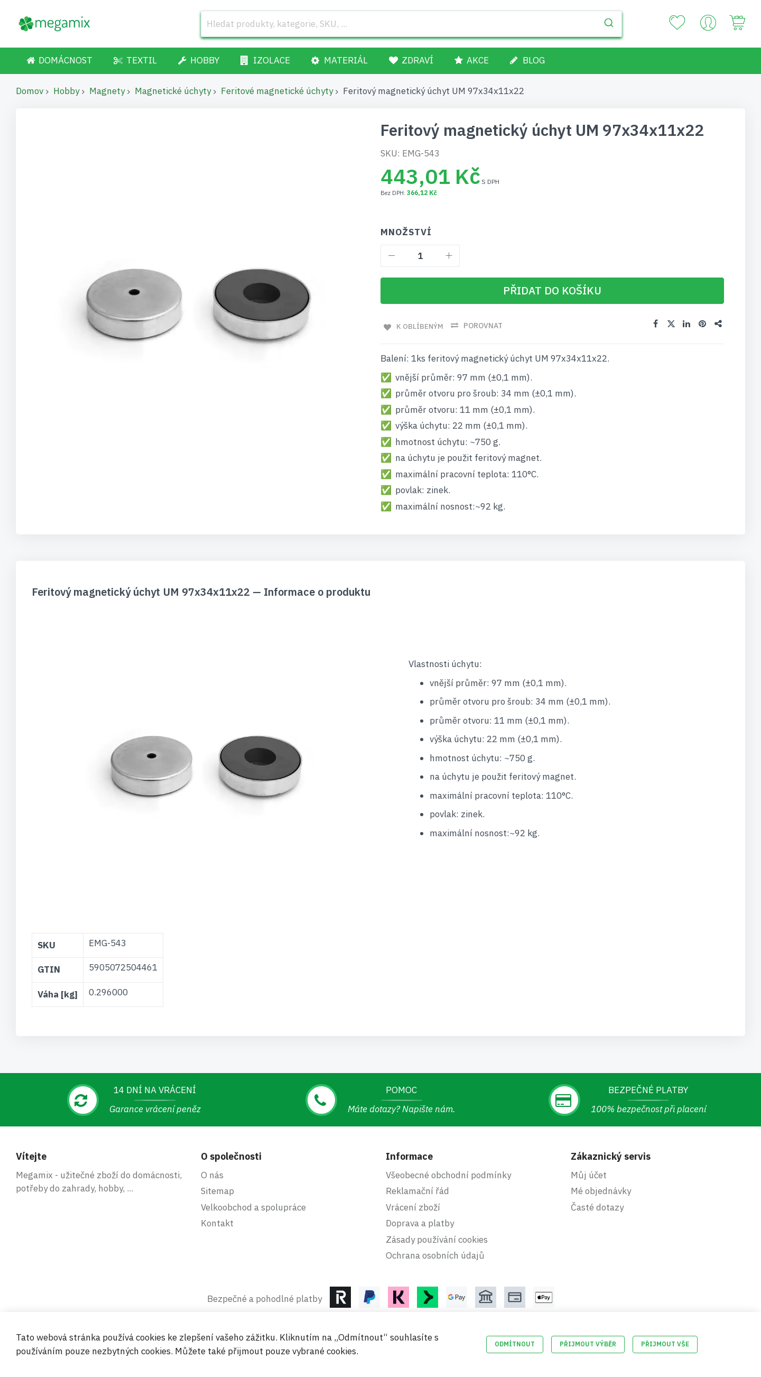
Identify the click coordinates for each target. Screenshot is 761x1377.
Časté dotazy (597, 1206)
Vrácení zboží (413, 1206)
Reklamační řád (417, 1190)
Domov (29, 91)
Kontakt (217, 1222)
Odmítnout (515, 1344)
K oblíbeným (417, 325)
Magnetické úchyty (173, 91)
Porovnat (481, 325)
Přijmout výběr (588, 1344)
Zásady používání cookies (437, 1238)
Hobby (66, 91)
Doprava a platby (420, 1222)
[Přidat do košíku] (552, 291)
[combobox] (411, 24)
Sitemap (217, 1190)
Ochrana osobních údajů (435, 1254)
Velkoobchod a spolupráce (253, 1206)
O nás (212, 1173)
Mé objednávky (601, 1190)
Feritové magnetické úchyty (277, 91)
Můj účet (589, 1173)
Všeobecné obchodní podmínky (448, 1173)
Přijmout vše (665, 1344)
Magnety (107, 91)
